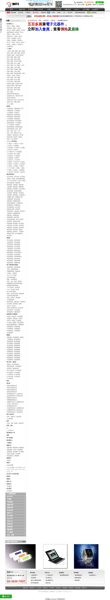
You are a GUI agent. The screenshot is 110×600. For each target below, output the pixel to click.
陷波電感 (15, 227)
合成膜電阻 (22, 195)
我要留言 (71, 588)
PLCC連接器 (10, 124)
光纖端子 (9, 135)
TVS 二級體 (10, 104)
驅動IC (18, 26)
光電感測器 (10, 244)
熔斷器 (14, 322)
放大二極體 (17, 63)
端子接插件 (15, 139)
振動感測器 (10, 262)
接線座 (15, 137)
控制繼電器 (10, 330)
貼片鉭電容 (10, 176)
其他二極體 (10, 79)
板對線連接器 (10, 129)
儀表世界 (10, 524)
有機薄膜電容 (16, 213)
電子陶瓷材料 (15, 364)
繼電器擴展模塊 (20, 178)
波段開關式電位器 (12, 406)
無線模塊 (17, 271)
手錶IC (18, 34)
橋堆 (23, 73)
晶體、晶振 (9, 425)
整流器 (23, 53)
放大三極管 (17, 79)
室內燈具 (58, 9)
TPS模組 (9, 170)
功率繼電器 (10, 328)
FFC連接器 (18, 122)
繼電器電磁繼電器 (12, 324)
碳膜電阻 (15, 195)
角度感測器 (10, 258)
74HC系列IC (10, 430)
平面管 (13, 75)
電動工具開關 (10, 453)
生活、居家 (10, 535)
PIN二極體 (17, 65)
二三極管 (8, 48)
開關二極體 (17, 102)
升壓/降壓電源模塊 (80, 12)
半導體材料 (18, 366)
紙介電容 (17, 207)
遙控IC (20, 36)
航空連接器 (18, 120)
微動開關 (9, 447)
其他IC (9, 44)
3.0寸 (16, 469)
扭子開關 (21, 451)
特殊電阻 (21, 193)
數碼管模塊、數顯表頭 (13, 301)
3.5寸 (23, 469)
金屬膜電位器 (20, 408)
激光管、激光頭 (11, 306)
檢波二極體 (10, 53)
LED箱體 (16, 147)
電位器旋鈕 (20, 412)
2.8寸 (12, 469)
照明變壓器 (17, 351)
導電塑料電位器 (11, 412)
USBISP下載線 (21, 180)
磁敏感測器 (10, 246)
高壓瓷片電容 (10, 233)
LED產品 (9, 143)
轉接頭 (20, 137)
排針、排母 (10, 133)
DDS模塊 (9, 303)
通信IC (9, 26)
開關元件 (8, 445)
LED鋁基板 (10, 418)
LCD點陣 (9, 166)
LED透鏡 (22, 147)
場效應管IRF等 (10, 432)
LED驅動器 (16, 145)
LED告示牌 (17, 160)
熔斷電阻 (21, 187)
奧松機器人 (9, 440)
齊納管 (18, 75)
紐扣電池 (8, 488)
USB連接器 (10, 118)
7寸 (12, 471)
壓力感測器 (10, 240)
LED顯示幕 (10, 156)
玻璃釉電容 (16, 215)
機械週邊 (10, 529)
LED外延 (9, 145)
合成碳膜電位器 (11, 408)
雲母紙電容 (10, 211)
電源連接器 (17, 114)
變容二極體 (10, 59)
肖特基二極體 (17, 61)
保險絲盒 (15, 318)
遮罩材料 (9, 368)
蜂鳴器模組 (10, 312)
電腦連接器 (17, 108)
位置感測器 (10, 254)
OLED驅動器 (18, 151)
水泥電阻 (9, 193)
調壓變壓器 (17, 353)
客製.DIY (10, 513)
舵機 (20, 303)
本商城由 (47, 599)
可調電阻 (9, 195)
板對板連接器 (10, 127)
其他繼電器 (10, 332)
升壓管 (9, 75)
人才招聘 (38, 588)
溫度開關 (20, 316)
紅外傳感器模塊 (11, 277)
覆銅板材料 (16, 368)
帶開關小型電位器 (12, 398)
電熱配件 (9, 486)
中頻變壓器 (10, 359)
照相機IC (14, 40)
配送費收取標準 (64, 575)
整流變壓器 (17, 339)
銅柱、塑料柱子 (11, 416)
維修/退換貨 (78, 577)
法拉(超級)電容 (11, 219)
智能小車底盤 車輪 (12, 308)
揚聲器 (9, 460)
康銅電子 (15, 231)
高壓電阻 (9, 189)
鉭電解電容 (20, 203)
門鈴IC (22, 32)
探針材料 (19, 416)
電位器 (8, 383)
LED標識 (9, 162)
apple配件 (95, 9)
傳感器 (8, 238)
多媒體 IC (14, 44)
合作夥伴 (51, 588)
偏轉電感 (9, 231)
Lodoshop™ (53, 599)
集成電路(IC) (9, 24)
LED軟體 (15, 149)
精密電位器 (20, 396)
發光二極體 (17, 153)
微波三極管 (10, 87)
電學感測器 (17, 260)
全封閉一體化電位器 (12, 404)
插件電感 (21, 223)
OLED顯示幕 (10, 151)
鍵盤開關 (9, 449)
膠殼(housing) (17, 133)
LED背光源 (16, 162)
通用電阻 (9, 184)
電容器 (13, 178)
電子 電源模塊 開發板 (12, 265)
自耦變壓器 (10, 355)
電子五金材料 (10, 370)
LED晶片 (21, 143)
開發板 (8, 476)
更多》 (24, 541)
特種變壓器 (10, 351)
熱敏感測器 (17, 244)
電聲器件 (8, 458)
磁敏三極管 (17, 87)
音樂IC (49, 9)
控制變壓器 (17, 347)
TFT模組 (21, 166)
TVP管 (22, 65)
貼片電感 (15, 225)
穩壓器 (22, 337)
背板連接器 (10, 116)
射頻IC (19, 28)
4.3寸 (8, 471)
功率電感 (21, 225)
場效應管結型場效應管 (13, 93)
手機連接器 (10, 110)
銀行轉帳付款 (49, 580)
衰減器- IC (20, 44)
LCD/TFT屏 (9, 465)
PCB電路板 (18, 370)
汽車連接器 (10, 108)
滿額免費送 (36, 12)
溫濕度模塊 (10, 267)
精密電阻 (15, 193)
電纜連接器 (10, 114)
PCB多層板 (17, 374)
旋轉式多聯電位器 (12, 391)
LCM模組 (15, 166)
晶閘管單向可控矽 (12, 100)
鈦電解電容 (17, 205)
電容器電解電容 (11, 203)
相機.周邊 (68, 9)
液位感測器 (17, 242)
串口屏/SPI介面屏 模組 (12, 474)
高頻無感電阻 (17, 191)
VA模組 (22, 168)
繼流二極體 (10, 73)
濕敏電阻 (21, 184)
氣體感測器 (10, 252)
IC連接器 (16, 112)
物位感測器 (17, 258)
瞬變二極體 (17, 59)
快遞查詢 (64, 588)
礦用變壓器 (17, 345)
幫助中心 (95, 4)
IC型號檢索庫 (11, 494)
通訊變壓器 (17, 357)
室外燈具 (22, 172)
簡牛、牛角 (17, 131)
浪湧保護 (18, 320)
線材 (7, 421)
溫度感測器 (17, 240)
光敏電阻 (15, 184)
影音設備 (10, 510)
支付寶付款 (49, 577)
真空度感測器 (17, 252)
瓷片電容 (9, 235)
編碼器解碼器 (10, 32)
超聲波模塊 (17, 267)
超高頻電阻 (10, 191)
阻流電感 (15, 229)
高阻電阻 (15, 187)
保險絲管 (14, 316)
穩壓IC (13, 26)
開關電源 (9, 337)
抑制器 (13, 320)
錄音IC (23, 42)
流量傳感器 (10, 242)
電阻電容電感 (10, 174)
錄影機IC (14, 38)
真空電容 (22, 211)
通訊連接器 (17, 116)
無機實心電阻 (19, 197)
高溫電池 (9, 491)
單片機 (23, 30)
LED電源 (10, 532)
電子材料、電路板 (11, 362)
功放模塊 (22, 301)
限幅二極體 (17, 53)
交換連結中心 (93, 575)
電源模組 (9, 28)
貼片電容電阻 (10, 182)
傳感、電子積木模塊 (12, 293)
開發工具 (8, 481)
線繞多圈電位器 (11, 396)
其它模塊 (20, 308)
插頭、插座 (18, 129)
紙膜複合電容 (10, 209)
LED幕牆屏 (10, 158)
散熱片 (8, 462)
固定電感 (21, 227)
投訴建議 (101, 4)
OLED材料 (10, 153)
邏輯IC (15, 28)
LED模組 (22, 162)
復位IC (18, 42)
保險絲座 (9, 318)
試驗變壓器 (17, 343)
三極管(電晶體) (19, 55)
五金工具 (10, 518)
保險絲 (9, 316)
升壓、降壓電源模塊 (12, 269)
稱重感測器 (10, 250)
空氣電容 (16, 211)
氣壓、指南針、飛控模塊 (13, 297)
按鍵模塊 (15, 303)
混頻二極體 (10, 63)
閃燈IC (9, 34)
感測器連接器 (10, 122)
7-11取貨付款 (49, 575)
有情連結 (58, 588)
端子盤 (21, 135)
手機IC (59, 12)
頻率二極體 (10, 65)
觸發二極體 (17, 57)
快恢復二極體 (10, 55)
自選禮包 (27, 12)
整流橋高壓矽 (17, 73)
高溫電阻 (15, 189)
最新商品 (94, 12)
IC (7, 428)
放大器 (9, 30)
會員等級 (33, 577)
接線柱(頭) (16, 135)
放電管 (20, 318)
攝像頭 (8, 479)
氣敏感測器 (17, 250)
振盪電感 (9, 227)
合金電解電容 (10, 207)
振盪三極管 (17, 81)
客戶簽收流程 (34, 583)
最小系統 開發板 (11, 291)
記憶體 (13, 30)
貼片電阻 (22, 176)
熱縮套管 (21, 423)
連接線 (16, 423)
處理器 (17, 32)
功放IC (13, 42)
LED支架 (9, 149)
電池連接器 (17, 118)
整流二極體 (22, 51)
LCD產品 (15, 143)
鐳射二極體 (10, 57)
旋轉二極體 (10, 71)
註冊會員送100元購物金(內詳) (83, 16)
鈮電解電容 (10, 205)
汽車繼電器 (17, 330)
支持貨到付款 (66, 16)
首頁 (11, 9)
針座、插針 (10, 131)
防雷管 (9, 320)
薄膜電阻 (9, 201)
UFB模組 (15, 170)
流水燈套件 (10, 310)
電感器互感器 (16, 221)
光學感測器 (17, 246)
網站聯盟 (77, 588)
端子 (22, 108)
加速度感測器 (17, 256)
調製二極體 (10, 61)
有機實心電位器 (11, 402)
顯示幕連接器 (10, 120)
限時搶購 (13, 12)
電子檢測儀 (9, 437)
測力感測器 (17, 248)
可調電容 (21, 231)
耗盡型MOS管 (11, 96)
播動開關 (15, 447)
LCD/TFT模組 (10, 168)
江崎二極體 (17, 67)
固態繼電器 (10, 326)
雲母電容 (17, 209)
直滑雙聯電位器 (11, 393)
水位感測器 (17, 310)
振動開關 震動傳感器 (12, 285)
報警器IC (20, 40)
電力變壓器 (10, 343)
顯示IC (19, 38)
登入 (79, 4)
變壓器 (8, 335)
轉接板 (9, 364)
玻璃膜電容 (10, 217)
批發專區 (10, 526)
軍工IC (9, 42)
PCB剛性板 (10, 374)
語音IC (9, 38)
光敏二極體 (17, 77)
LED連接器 (17, 110)
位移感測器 (17, 254)
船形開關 (20, 449)
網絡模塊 (21, 293)
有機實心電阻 (10, 197)
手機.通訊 (10, 502)
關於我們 (25, 588)
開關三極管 (18, 85)
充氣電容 (9, 213)
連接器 (8, 106)
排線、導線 (10, 423)
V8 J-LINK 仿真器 (12, 180)
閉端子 (9, 139)
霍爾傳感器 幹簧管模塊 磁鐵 (14, 283)
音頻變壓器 (17, 341)
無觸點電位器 (20, 402)
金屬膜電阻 (10, 199)
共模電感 (9, 225)
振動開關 (21, 447)
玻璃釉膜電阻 (16, 201)
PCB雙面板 (10, 372)
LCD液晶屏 (22, 164)
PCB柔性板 (10, 376)
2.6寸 (8, 469)
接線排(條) (10, 137)
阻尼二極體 (10, 69)
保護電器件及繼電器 (11, 314)
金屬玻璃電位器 (11, 410)
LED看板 (16, 158)
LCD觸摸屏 (21, 170)
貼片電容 (16, 176)
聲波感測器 (10, 260)
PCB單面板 (17, 376)
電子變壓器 (10, 345)
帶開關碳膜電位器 (12, 400)
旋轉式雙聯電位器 (12, 389)
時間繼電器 (17, 326)
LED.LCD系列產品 (11, 141)
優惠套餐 (43, 12)
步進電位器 (20, 393)
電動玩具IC (10, 36)
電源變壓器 (10, 341)
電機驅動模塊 (10, 271)
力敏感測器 (10, 248)
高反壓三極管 (19, 83)
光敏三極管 (10, 89)
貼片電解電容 (19, 233)
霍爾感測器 (17, 262)
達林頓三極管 (10, 83)
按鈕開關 (15, 451)
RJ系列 (15, 449)
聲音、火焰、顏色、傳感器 (14, 281)
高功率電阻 (22, 189)
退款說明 (77, 580)
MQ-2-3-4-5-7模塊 (11, 275)
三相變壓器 (10, 339)
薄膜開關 (16, 456)
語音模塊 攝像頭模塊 (12, 295)
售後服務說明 (78, 575)
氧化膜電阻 (17, 199)
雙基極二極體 (17, 69)
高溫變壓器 (10, 349)
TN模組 (17, 168)
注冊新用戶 (34, 575)
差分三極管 (10, 91)
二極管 (53, 12)
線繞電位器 (20, 410)
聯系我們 (32, 588)
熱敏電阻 (17, 182)
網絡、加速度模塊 (12, 279)
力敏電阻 (9, 187)
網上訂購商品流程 (36, 580)
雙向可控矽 (21, 100)
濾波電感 (15, 223)
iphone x (76, 9)
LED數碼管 (17, 156)
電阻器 (9, 178)
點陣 (7, 380)
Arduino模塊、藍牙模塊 (13, 287)
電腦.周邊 (22, 9)
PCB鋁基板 (10, 378)
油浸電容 (9, 221)
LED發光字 (10, 160)
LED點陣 (15, 164)
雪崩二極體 (10, 67)
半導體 (9, 499)
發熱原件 (8, 484)
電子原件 (40, 9)
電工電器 (10, 516)
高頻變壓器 (16, 337)
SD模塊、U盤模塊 (12, 273)
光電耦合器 (10, 46)
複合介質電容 (19, 219)
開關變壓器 (10, 347)
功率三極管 (10, 81)
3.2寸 (19, 469)
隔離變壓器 (17, 355)
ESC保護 (9, 322)
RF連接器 (17, 124)
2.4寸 (24, 467)
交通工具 (10, 521)
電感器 (20, 229)
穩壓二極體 (15, 51)
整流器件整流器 (11, 98)
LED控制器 (10, 147)
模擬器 (18, 30)
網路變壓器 (10, 357)
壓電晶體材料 (10, 366)
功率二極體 (17, 71)
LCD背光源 (10, 172)
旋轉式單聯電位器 (12, 385)
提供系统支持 (61, 599)
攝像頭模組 (17, 312)
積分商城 (20, 12)
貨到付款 (48, 583)
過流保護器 (20, 322)
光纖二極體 (10, 77)
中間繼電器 (21, 324)
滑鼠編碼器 (10, 456)
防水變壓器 (10, 353)
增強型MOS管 (19, 96)
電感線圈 (9, 223)
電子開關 (17, 453)
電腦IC (9, 40)
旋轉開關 (9, 451)
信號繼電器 (17, 328)
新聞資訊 (45, 588)
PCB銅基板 (17, 372)
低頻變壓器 (17, 359)
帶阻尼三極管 (10, 85)
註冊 (83, 4)
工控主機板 (86, 9)
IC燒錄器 (8, 442)
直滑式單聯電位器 (12, 387)
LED (64, 12)
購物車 (89, 4)
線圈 (7, 435)
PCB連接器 (10, 112)
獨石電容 (16, 217)
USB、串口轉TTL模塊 (13, 289)
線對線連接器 (19, 127)
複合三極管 (17, 89)
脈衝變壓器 (17, 349)
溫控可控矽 (10, 102)
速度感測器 (10, 256)
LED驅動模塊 (10, 299)
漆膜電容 (9, 215)
